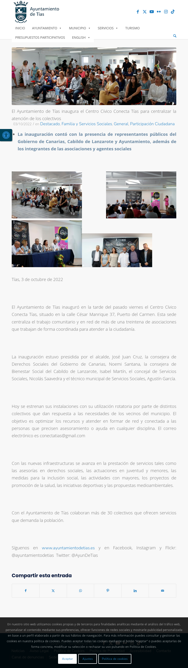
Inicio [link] (20, 28)
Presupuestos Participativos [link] (40, 37)
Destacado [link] (50, 124)
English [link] (81, 37)
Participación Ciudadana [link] (152, 124)
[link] (6, 135)
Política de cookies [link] (115, 659)
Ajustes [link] (87, 659)
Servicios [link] (108, 28)
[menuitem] (174, 36)
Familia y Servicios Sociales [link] (87, 124)
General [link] (121, 124)
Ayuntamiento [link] (47, 28)
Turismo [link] (132, 28)
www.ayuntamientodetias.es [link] (68, 548)
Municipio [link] (80, 28)
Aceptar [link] (67, 659)
